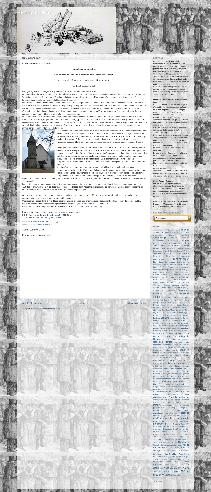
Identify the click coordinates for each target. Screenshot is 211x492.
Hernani (155, 333)
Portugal (163, 416)
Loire (168, 371)
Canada (156, 275)
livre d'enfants (176, 369)
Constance (166, 297)
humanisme (166, 339)
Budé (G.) (185, 270)
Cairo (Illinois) (174, 272)
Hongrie (157, 339)
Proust (171, 424)
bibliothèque (181, 259)
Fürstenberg (169, 323)
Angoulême (185, 235)
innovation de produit (162, 352)
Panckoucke (185, 400)
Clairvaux (185, 282)
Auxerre (168, 246)
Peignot (178, 410)
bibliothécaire (158, 259)
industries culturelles (181, 347)
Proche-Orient (171, 415)
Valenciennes (158, 462)
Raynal (163, 426)
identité (168, 342)
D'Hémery (163, 302)
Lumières (156, 374)
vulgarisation (157, 465)
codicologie (176, 285)
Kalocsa (177, 358)
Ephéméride (176, 315)
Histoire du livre (34, 12)
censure (185, 277)
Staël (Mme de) (183, 439)
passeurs (168, 405)
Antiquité (185, 238)
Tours (187, 451)
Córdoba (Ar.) (158, 300)
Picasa (185, 176)
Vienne (169, 462)
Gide (154, 326)
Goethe (172, 326)
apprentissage (158, 240)
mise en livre (169, 381)
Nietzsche (156, 394)
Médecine (175, 379)
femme (156, 321)
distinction (157, 310)
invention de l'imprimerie (172, 355)
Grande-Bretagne (182, 326)
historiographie (182, 336)
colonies (177, 287)
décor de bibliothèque (171, 305)
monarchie (170, 384)
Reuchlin (181, 429)
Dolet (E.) (169, 310)
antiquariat (174, 238)
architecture (173, 240)
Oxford (177, 400)
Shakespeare (184, 437)
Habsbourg (157, 331)
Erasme (186, 315)
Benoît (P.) (181, 251)
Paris (155, 405)
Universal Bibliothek (168, 459)
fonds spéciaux (167, 321)
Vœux (177, 462)
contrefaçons (176, 297)
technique (170, 445)
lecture (171, 363)
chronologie (170, 282)
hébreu (186, 331)
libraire (169, 366)
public (177, 424)
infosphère (174, 350)
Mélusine (156, 382)
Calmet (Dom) (184, 272)
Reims (175, 426)
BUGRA (155, 272)
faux (187, 318)
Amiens (186, 232)
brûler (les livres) (175, 270)
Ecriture (160, 313)
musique (178, 389)
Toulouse (173, 450)
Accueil (84, 303)
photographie (173, 413)
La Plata (183, 358)
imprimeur (157, 345)
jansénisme (163, 358)
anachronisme (157, 235)
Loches (162, 371)
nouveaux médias (160, 397)
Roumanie (157, 434)
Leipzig (178, 363)
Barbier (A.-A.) (171, 248)
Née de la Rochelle (182, 392)
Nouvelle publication (179, 397)
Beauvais (166, 251)
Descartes (156, 307)
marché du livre (159, 376)
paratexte (185, 402)
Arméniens (176, 243)
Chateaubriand (178, 280)
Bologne (171, 267)
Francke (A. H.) (158, 323)
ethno (172, 318)
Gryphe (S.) (176, 328)
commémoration (159, 290)
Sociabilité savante (169, 439)
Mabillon (174, 374)
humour (174, 339)
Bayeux (186, 248)
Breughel (166, 270)
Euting (177, 318)
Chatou (186, 280)
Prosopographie (183, 421)
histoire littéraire (161, 336)
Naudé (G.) (170, 392)
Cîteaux (178, 282)
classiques (167, 285)
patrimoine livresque (181, 405)
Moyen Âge (158, 389)
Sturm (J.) (157, 445)
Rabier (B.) (157, 426)
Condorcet (171, 290)
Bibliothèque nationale (172, 265)
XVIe (180, 468)
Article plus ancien (137, 303)
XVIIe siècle (171, 471)
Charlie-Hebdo (167, 280)
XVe (161, 468)
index (176, 344)
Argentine (157, 243)
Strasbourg (183, 442)
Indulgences (157, 347)
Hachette (165, 331)
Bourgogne (185, 267)
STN (169, 442)
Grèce (162, 328)
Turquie (155, 459)
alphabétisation (167, 232)
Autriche (156, 246)
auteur (186, 243)
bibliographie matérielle (179, 253)
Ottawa (172, 400)
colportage (185, 288)
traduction (157, 454)
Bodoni (155, 267)
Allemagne (184, 229)
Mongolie (156, 387)
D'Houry (171, 302)
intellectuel (185, 352)
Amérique (178, 232)
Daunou (156, 305)
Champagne (157, 280)
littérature (166, 369)
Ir (183, 355)
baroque (180, 248)
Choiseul (162, 282)
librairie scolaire (182, 366)
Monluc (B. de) (165, 387)
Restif (175, 429)
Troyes (186, 457)
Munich (165, 389)
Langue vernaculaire (179, 360)
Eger (181, 313)
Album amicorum (172, 230)
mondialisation (183, 384)
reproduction (157, 429)
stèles (155, 442)
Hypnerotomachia (183, 339)
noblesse (165, 394)
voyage (186, 462)
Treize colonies (171, 457)
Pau (169, 407)
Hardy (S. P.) (180, 331)
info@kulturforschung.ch (94, 206)
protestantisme (36, 224)
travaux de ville (159, 457)
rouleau (186, 431)
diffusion (185, 307)
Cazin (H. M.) (175, 277)
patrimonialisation (159, 408)
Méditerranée (184, 379)
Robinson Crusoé (167, 431)
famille (182, 318)
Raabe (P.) (185, 424)
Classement (157, 285)
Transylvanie (184, 454)
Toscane (166, 450)
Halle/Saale (171, 331)
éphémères (165, 315)
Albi (165, 230)
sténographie (162, 442)
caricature (185, 275)
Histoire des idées (166, 333)
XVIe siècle (47, 224)
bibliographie (163, 253)
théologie (177, 445)
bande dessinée (183, 246)
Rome (179, 432)
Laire (166, 361)
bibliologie (157, 256)
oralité (161, 400)
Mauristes (185, 376)
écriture (167, 313)
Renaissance (183, 426)
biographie (185, 265)
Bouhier (177, 267)
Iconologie (158, 342)
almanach (156, 232)
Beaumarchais (158, 251)
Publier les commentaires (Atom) (46, 309)
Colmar (170, 288)
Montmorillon (185, 387)
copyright (185, 297)
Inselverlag (176, 352)
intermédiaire (157, 355)
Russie (176, 434)
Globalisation (162, 326)
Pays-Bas (175, 408)
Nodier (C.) (175, 394)
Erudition (156, 318)
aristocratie (166, 243)
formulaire (178, 321)
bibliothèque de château (164, 262)
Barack (163, 248)
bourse (155, 270)
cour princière (176, 300)
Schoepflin (170, 437)
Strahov (174, 442)
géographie (185, 323)
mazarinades (158, 379)
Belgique (173, 251)
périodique (185, 410)
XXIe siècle (177, 475)
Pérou (165, 413)
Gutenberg (184, 328)
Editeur (175, 313)
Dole (163, 310)
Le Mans (163, 363)
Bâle (174, 246)
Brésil (160, 270)
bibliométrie (170, 256)
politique (185, 413)
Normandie (185, 394)
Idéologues (178, 342)
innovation (184, 350)
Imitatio (186, 342)
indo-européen (184, 344)
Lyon (168, 374)
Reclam (169, 426)
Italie (186, 355)
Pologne (156, 416)
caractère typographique (170, 275)
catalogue (157, 277)
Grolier (168, 328)
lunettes (163, 374)
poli (179, 413)
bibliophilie (184, 256)
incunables (167, 345)
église (186, 313)
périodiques (158, 413)
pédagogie (169, 410)
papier (163, 402)
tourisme (180, 450)
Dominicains (177, 310)
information (166, 350)
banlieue (156, 248)
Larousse (156, 363)
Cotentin (166, 300)
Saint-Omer (162, 437)
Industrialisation (167, 347)
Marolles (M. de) (174, 376)
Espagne (165, 318)
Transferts (169, 453)
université (181, 459)
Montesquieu (175, 387)
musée (172, 389)
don (183, 310)
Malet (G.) (180, 374)
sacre (182, 434)
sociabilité (157, 439)
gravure (156, 328)
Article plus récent (32, 303)
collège (163, 288)
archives (185, 240)
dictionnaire (176, 307)
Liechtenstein (157, 368)
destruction (166, 307)
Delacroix (186, 305)
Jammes (156, 358)
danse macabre (182, 302)
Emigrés (156, 315)
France (186, 321)
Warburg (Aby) (168, 464)
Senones (177, 437)
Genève (177, 323)
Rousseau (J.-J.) (167, 434)
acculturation (158, 230)
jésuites (171, 358)
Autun (162, 246)
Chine (155, 282)
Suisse (163, 445)
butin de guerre (164, 272)
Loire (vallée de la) (180, 371)
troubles (180, 457)
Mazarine (167, 379)
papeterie (156, 402)
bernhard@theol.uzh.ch (51, 218)
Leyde (162, 366)
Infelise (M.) (157, 350)
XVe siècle (170, 467)
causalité (165, 277)
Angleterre (171, 235)
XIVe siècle (179, 465)
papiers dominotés (173, 402)
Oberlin (155, 400)
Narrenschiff (161, 392)
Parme (161, 405)
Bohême (163, 267)
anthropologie (159, 237)
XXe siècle (166, 475)
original (166, 400)
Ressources (167, 429)
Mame (186, 374)
